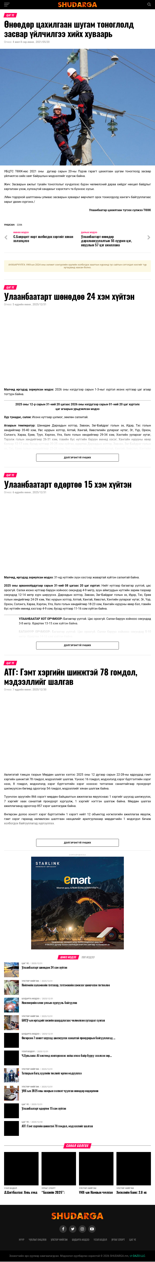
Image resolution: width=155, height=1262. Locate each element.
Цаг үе (132, 1240)
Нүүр (21, 1240)
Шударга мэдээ (80, 1240)
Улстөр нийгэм (59, 1240)
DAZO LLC (137, 1256)
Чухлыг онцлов (37, 1240)
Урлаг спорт (118, 1240)
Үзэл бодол (100, 1240)
